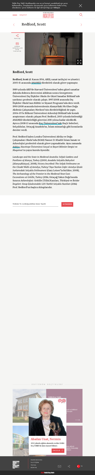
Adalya (16, 146)
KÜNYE (34, 467)
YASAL (34, 465)
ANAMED (36, 82)
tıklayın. (56, 8)
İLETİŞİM (35, 462)
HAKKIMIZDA (36, 460)
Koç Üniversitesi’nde (50, 123)
